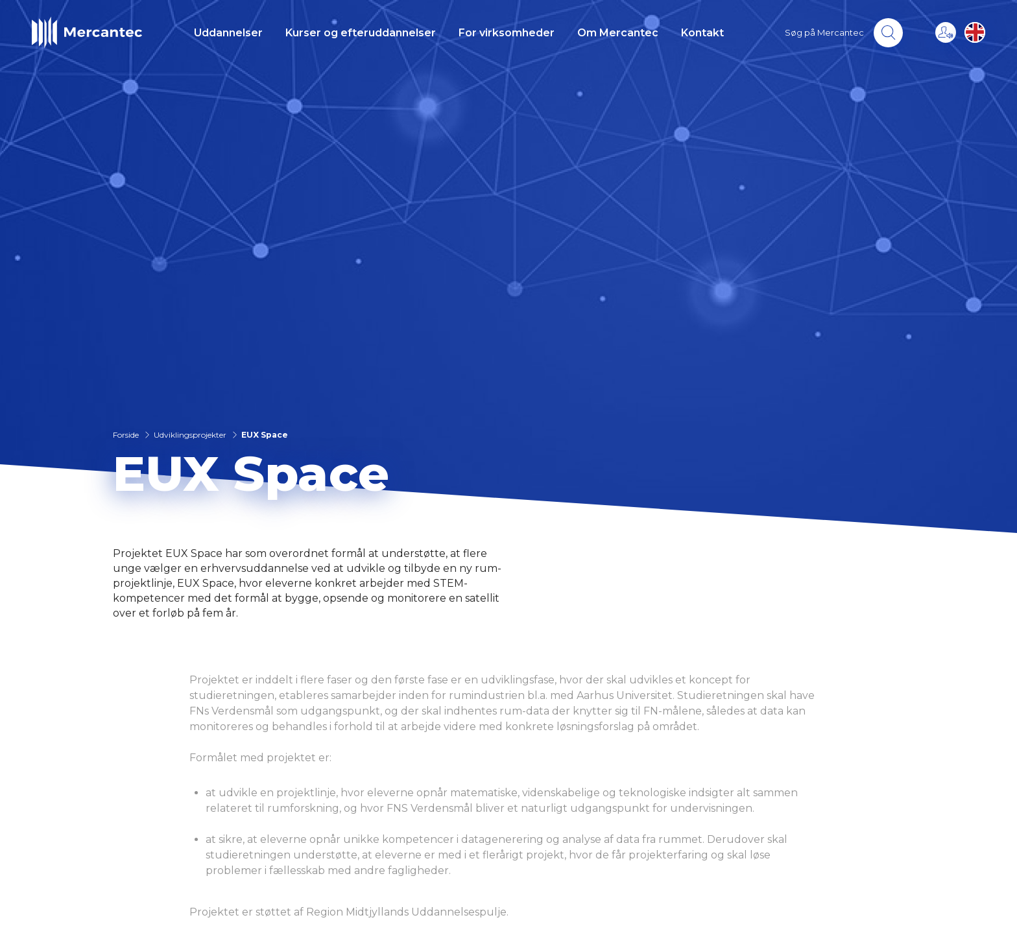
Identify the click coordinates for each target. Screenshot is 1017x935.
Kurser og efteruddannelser (360, 33)
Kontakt (702, 33)
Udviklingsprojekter (190, 435)
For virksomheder (507, 33)
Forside (126, 435)
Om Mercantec (617, 33)
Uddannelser (228, 33)
